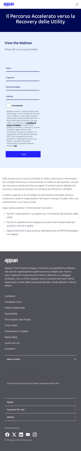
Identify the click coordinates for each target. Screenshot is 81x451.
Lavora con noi (12, 343)
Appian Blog (11, 337)
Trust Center (11, 325)
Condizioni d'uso (13, 302)
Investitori (10, 348)
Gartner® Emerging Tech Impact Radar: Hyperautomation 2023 (33, 383)
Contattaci (10, 296)
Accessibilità (11, 313)
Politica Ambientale (15, 307)
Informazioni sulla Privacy (18, 319)
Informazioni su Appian (16, 331)
